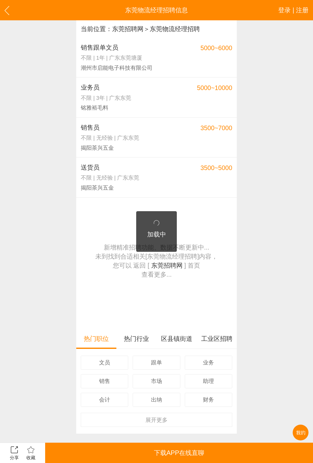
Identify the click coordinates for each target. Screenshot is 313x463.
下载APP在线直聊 (179, 452)
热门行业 (136, 338)
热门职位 (96, 338)
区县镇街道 (176, 338)
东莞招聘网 (127, 28)
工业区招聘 (216, 338)
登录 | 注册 (293, 10)
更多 (156, 420)
